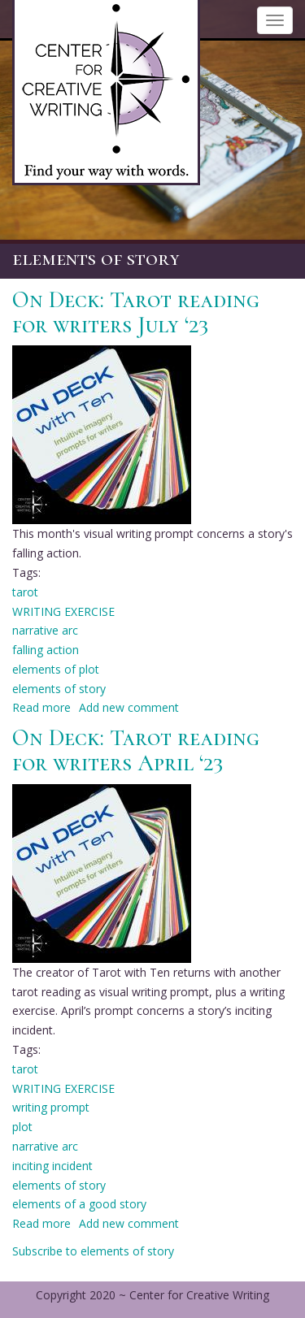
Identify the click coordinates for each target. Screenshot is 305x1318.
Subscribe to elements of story (93, 1251)
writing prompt (50, 1107)
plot (22, 1126)
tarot (25, 592)
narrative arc (45, 630)
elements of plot (55, 669)
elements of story (59, 688)
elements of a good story (79, 1204)
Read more (41, 707)
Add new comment (129, 707)
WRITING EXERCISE (63, 611)
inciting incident (52, 1165)
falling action (45, 649)
